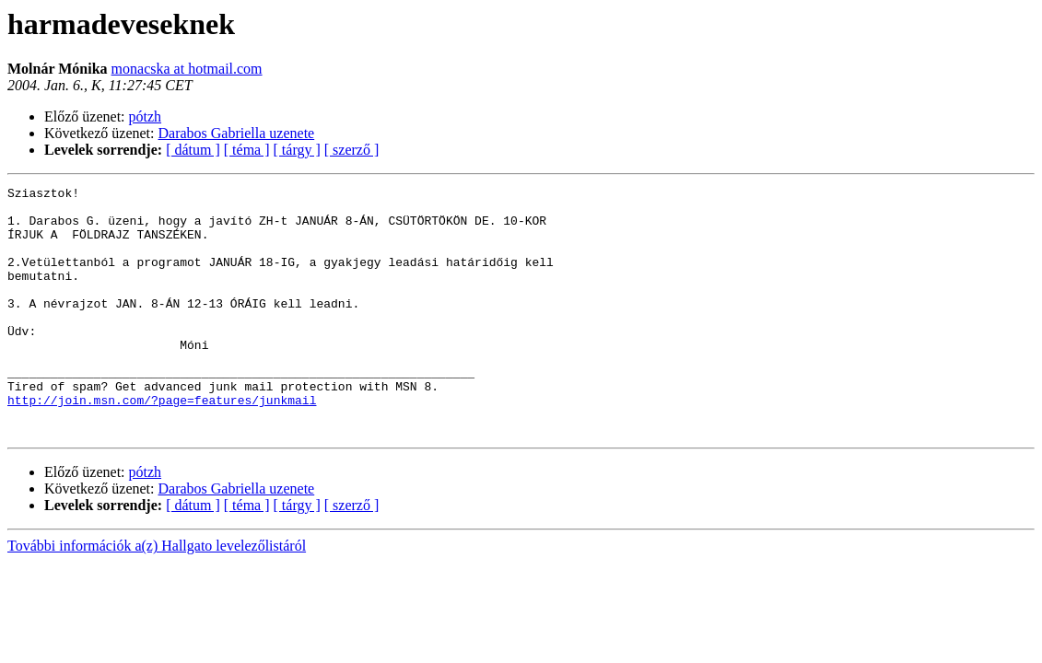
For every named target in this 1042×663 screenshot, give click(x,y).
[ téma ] (247, 149)
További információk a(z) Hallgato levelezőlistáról (156, 595)
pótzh (145, 116)
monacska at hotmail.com (187, 68)
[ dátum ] (193, 149)
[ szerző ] (352, 149)
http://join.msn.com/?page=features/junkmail (161, 444)
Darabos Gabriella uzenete (236, 133)
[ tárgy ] (297, 149)
